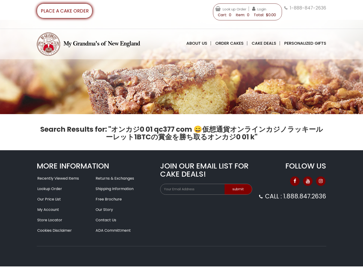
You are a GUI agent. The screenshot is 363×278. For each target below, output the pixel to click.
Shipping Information (115, 188)
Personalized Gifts (305, 43)
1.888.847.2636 (304, 196)
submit (238, 189)
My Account (48, 209)
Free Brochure (109, 199)
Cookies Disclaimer (54, 230)
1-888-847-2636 (308, 8)
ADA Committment (113, 230)
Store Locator (49, 220)
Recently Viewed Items (58, 178)
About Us (196, 43)
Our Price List (49, 199)
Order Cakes (229, 43)
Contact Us (106, 220)
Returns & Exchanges (115, 178)
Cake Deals (264, 43)
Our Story (104, 209)
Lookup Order (49, 188)
